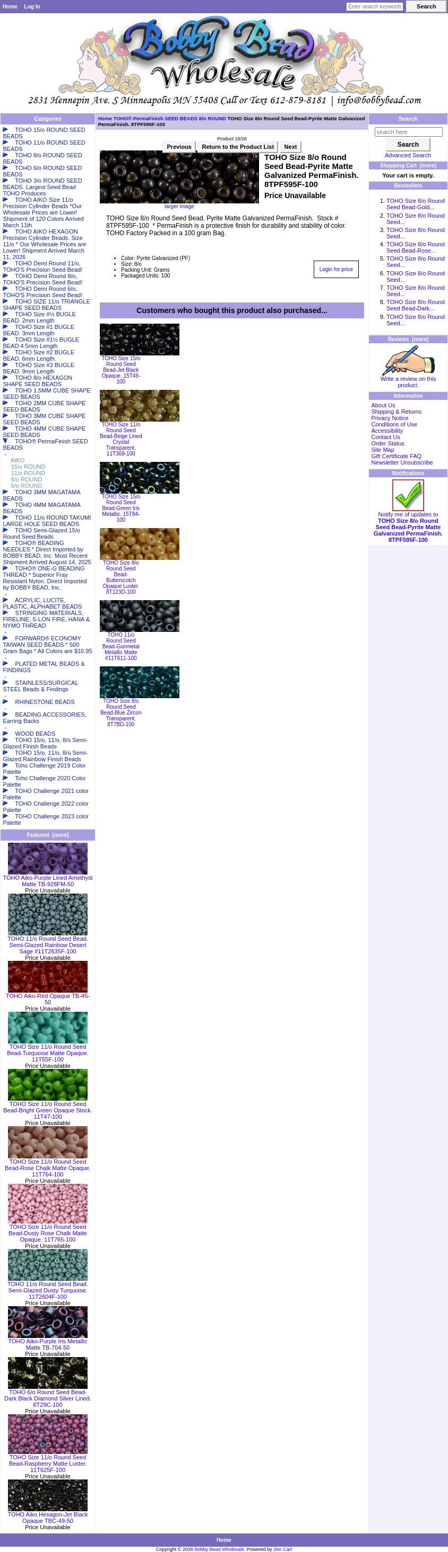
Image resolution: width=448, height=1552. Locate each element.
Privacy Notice (389, 418)
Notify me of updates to (408, 524)
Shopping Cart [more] (408, 165)
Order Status (387, 443)
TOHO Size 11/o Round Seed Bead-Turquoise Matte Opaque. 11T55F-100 (48, 1050)
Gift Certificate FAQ (396, 456)
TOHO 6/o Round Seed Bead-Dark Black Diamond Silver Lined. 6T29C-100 (47, 1396)
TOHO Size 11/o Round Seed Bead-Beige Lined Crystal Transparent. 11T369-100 (121, 439)
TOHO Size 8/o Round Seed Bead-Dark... (415, 305)
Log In (32, 7)
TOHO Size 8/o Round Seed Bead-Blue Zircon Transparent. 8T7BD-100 (120, 712)
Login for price (336, 269)
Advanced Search (408, 155)
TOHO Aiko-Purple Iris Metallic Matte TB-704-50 (48, 1342)
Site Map (382, 450)
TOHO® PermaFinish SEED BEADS (155, 118)
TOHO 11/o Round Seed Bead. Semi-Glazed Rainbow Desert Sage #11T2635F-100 (47, 942)
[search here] (409, 132)
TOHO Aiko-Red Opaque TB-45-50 (48, 996)
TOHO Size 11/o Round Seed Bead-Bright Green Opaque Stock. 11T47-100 (47, 1107)
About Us (383, 405)
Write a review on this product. (408, 379)
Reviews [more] (408, 339)
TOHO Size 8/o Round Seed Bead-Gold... (415, 204)
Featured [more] (48, 835)
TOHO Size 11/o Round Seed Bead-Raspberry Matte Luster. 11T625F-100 (48, 1461)
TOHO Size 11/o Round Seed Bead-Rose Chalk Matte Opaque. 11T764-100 (48, 1165)
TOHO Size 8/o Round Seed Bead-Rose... (415, 247)
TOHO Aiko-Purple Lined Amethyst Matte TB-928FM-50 (47, 878)
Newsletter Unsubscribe (402, 462)
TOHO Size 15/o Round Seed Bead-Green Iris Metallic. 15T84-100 (120, 508)
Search (408, 118)
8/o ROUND (212, 118)
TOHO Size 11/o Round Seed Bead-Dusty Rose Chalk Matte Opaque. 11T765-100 (48, 1230)
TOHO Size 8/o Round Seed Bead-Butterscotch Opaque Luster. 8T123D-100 (121, 577)
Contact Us (385, 437)
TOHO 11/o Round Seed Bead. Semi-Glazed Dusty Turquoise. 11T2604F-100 (47, 1288)
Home (10, 7)
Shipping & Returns (396, 411)
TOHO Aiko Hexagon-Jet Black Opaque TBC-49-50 (48, 1515)
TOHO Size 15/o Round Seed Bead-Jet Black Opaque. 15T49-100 (120, 370)
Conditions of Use (394, 424)
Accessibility (387, 430)
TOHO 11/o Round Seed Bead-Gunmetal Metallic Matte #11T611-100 (121, 646)
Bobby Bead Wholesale (220, 1549)
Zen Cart (282, 1549)
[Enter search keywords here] (374, 6)
